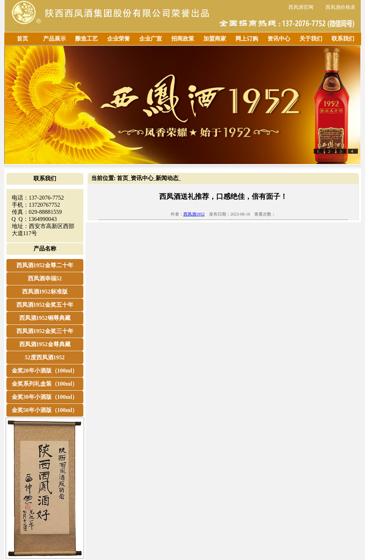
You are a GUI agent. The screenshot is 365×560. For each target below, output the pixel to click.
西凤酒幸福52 (45, 278)
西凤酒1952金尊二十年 (44, 265)
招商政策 (182, 39)
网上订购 (246, 39)
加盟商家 (214, 39)
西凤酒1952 (194, 214)
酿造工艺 (86, 39)
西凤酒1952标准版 (45, 292)
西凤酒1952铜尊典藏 (45, 318)
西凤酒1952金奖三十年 (44, 331)
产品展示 (54, 39)
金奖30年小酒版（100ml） (45, 397)
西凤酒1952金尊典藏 (45, 344)
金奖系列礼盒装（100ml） (45, 384)
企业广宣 (150, 39)
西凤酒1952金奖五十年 (44, 305)
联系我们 (343, 39)
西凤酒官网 (300, 7)
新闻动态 (167, 178)
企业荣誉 (118, 39)
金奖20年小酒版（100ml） (45, 371)
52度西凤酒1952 (45, 357)
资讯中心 (278, 39)
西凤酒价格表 (340, 7)
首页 (22, 39)
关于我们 (310, 39)
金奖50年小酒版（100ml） (45, 410)
